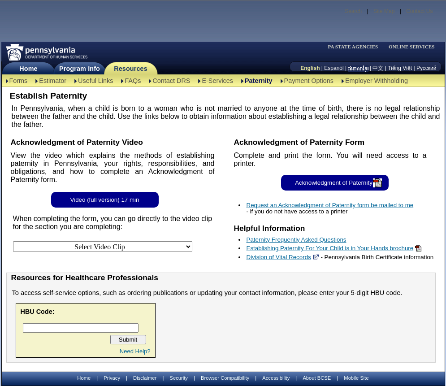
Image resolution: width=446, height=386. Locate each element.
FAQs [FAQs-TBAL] (133, 80)
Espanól (333, 68)
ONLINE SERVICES (412, 46)
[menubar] (356, 46)
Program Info (79, 68)
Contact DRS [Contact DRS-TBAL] (171, 80)
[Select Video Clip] (102, 246)
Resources (130, 68)
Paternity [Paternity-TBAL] (259, 80)
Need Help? (135, 351)
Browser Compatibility (225, 378)
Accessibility (276, 378)
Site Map (383, 11)
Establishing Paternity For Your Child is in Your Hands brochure (330, 248)
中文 (377, 68)
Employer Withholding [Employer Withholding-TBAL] (376, 80)
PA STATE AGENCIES (353, 46)
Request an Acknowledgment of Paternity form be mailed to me (330, 205)
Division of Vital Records (279, 257)
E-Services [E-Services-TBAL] (217, 80)
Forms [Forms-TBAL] (18, 80)
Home (28, 68)
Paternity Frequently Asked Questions (296, 239)
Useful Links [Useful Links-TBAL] (95, 80)
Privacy (112, 378)
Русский (426, 68)
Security (178, 378)
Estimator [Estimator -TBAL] (52, 80)
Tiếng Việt (400, 68)
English (310, 68)
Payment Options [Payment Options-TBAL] (308, 80)
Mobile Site (356, 378)
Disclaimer (144, 378)
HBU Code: (38, 311)
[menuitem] (356, 46)
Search (353, 11)
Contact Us (419, 11)
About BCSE (317, 378)
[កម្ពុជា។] (358, 68)
